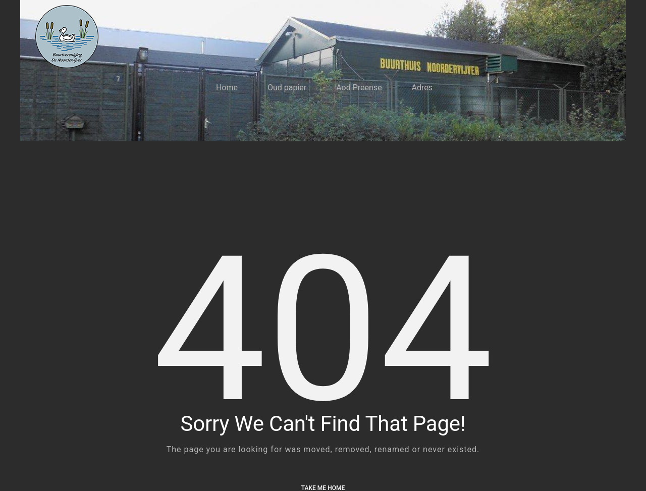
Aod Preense (359, 87)
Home (227, 87)
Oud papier (286, 87)
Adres (422, 87)
